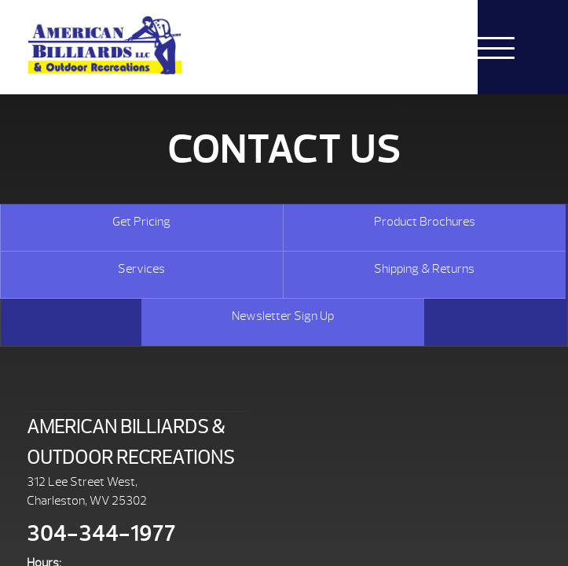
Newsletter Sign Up (283, 316)
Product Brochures (424, 222)
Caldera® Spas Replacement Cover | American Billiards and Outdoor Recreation (104, 45)
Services (141, 269)
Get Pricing (141, 222)
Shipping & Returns (424, 269)
